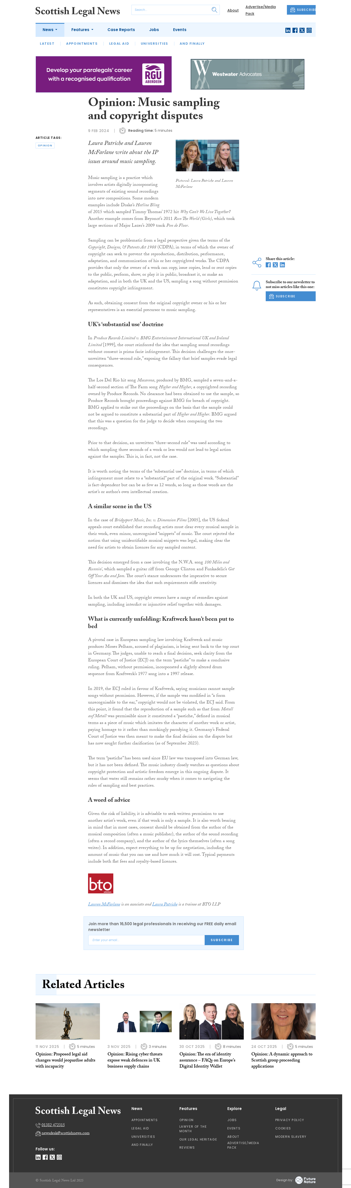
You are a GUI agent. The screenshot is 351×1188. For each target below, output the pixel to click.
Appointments (82, 43)
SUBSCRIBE (303, 10)
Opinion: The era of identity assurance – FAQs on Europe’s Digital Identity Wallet (207, 1061)
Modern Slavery (291, 1136)
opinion (45, 145)
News (49, 29)
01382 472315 (53, 1125)
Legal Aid (119, 43)
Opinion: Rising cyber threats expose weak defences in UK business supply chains (135, 1061)
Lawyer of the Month (193, 1128)
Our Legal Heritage (198, 1139)
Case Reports (121, 29)
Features (80, 29)
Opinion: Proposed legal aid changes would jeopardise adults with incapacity (65, 1061)
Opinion (186, 1120)
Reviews (187, 1147)
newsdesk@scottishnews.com (66, 1133)
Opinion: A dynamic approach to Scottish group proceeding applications (281, 1061)
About (233, 10)
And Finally (192, 43)
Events (179, 29)
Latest (47, 43)
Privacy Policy (289, 1120)
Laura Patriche (164, 905)
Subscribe (222, 940)
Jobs (154, 29)
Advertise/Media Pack (243, 1145)
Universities (154, 43)
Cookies (283, 1128)
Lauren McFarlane (104, 905)
